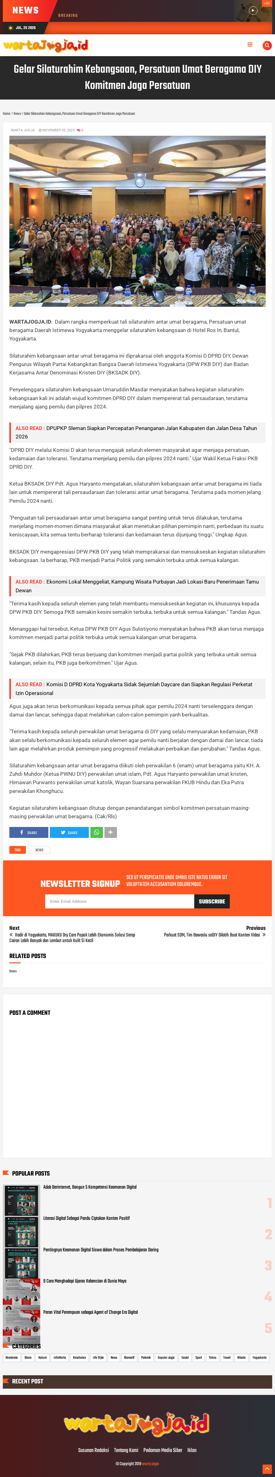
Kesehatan (79, 1358)
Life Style (98, 1358)
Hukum (42, 1358)
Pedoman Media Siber (162, 1450)
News (39, 850)
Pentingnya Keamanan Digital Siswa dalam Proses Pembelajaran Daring (100, 1250)
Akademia (12, 1358)
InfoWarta (60, 1358)
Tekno (212, 1358)
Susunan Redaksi (93, 1450)
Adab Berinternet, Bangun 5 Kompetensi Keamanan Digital (90, 1187)
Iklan (191, 1450)
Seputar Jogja (166, 1358)
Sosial (185, 1358)
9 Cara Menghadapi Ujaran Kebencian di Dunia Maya (84, 1281)
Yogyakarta (260, 1358)
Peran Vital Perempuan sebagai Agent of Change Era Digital (90, 1312)
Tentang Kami (126, 1450)
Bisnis (28, 1358)
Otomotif (129, 1358)
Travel (226, 1358)
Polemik (146, 1358)
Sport (198, 1358)
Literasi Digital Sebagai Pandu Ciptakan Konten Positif (86, 1219)
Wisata (241, 1358)
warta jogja (150, 1464)
